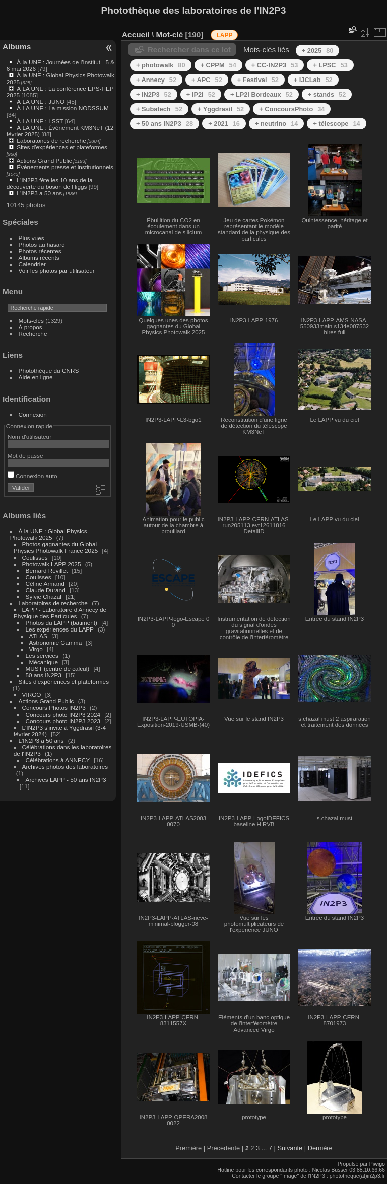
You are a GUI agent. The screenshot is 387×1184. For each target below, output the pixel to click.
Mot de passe (25, 455)
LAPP (224, 35)
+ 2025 (318, 50)
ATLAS (38, 636)
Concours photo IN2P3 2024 (63, 714)
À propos (30, 327)
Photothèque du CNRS (49, 370)
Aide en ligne (36, 377)
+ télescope (336, 123)
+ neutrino (276, 123)
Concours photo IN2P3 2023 (63, 721)
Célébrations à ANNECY (58, 760)
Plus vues (31, 237)
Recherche (33, 333)
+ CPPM (218, 65)
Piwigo (377, 1164)
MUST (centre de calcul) (58, 668)
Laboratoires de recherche (51, 140)
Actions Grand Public (44, 160)
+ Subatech (159, 109)
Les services (42, 655)
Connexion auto (32, 475)
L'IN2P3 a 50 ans (39, 193)
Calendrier (32, 264)
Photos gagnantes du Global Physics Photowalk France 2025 (56, 547)
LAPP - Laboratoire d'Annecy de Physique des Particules (60, 612)
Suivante (289, 1148)
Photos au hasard (42, 244)
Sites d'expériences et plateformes (62, 147)
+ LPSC (330, 65)
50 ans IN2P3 (43, 675)
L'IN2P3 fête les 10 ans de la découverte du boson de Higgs (50, 183)
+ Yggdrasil (221, 109)
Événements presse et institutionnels (65, 167)
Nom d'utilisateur (29, 436)
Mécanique (43, 662)
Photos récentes (40, 251)
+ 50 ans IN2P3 (164, 123)
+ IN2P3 (153, 94)
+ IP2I (200, 94)
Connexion (33, 414)
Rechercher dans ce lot (189, 49)
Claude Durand (46, 590)
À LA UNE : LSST (40, 121)
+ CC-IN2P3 (274, 65)
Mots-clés (31, 320)
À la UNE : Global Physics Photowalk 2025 (48, 534)
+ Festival (258, 80)
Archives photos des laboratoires (65, 766)
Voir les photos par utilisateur (57, 270)
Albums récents (39, 257)
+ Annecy (156, 80)
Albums (17, 46)
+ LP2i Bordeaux (261, 94)
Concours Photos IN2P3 (54, 707)
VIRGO (31, 694)
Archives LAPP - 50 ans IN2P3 (66, 779)
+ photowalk (160, 65)
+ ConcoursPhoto (292, 109)
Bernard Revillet (47, 570)
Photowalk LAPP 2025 (51, 564)
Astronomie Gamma (55, 642)
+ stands (327, 94)
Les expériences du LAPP (60, 629)
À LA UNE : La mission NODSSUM (62, 108)
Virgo (36, 649)
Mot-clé (169, 34)
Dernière (320, 1148)
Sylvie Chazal (43, 596)
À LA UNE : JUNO (41, 101)
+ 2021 (224, 123)
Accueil (136, 34)
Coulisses (35, 557)
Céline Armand (45, 583)
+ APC (206, 80)
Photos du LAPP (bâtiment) (61, 622)
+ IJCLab (313, 80)
